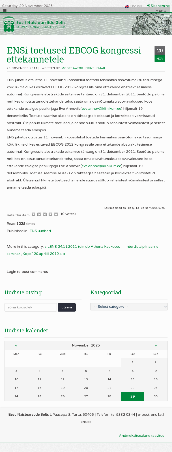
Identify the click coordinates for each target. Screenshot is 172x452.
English (131, 6)
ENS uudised (40, 231)
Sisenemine (158, 6)
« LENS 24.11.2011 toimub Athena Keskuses (82, 246)
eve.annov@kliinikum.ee (101, 108)
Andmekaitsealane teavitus (141, 435)
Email (101, 68)
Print (90, 68)
